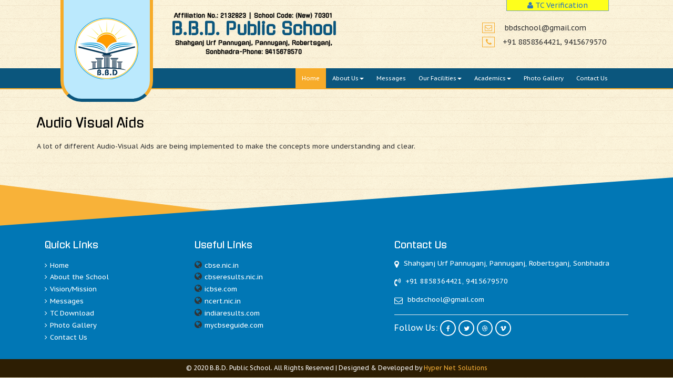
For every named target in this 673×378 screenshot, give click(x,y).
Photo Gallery (544, 78)
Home (311, 78)
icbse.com (221, 289)
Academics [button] (492, 78)
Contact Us (592, 78)
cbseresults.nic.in (234, 276)
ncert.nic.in (223, 301)
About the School (77, 276)
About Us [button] (348, 78)
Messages (391, 78)
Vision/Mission (71, 289)
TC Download (69, 313)
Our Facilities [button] (440, 78)
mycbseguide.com (234, 325)
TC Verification (557, 5)
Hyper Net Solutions (455, 368)
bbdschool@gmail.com (546, 26)
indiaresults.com (232, 313)
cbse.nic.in (222, 265)
